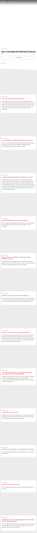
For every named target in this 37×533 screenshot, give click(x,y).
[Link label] (18, 93)
